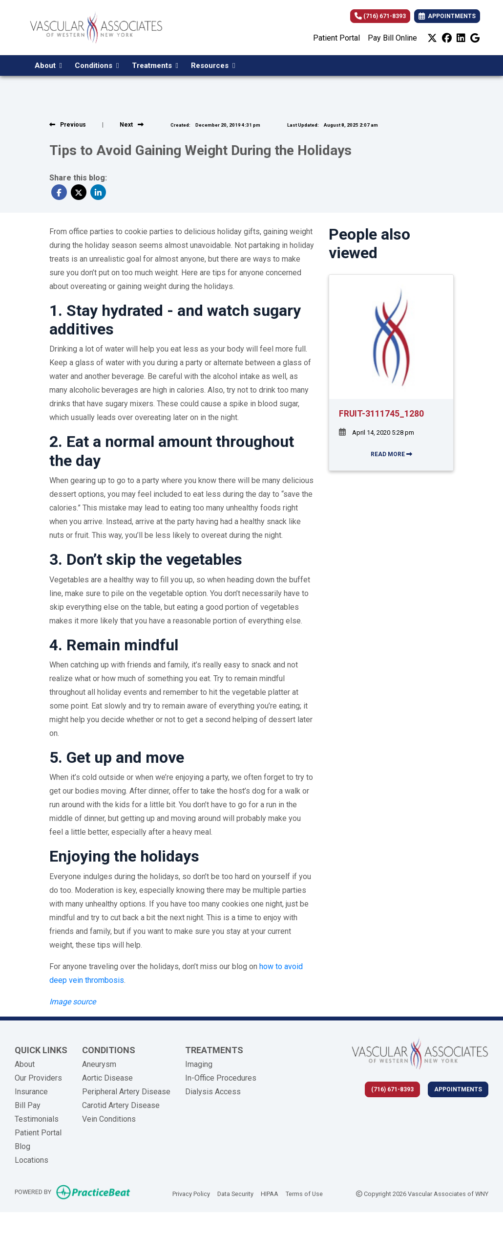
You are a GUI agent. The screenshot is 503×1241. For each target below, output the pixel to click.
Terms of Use (304, 1193)
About (25, 1064)
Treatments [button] (155, 65)
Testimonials (37, 1119)
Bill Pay (28, 1105)
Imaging (198, 1064)
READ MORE (391, 454)
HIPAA (269, 1193)
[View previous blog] (67, 124)
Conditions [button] (97, 65)
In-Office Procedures (220, 1078)
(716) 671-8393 (380, 16)
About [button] (48, 65)
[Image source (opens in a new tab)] (72, 1001)
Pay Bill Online (392, 38)
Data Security (235, 1193)
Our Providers (38, 1078)
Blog (22, 1146)
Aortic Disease (107, 1078)
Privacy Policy (191, 1193)
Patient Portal (336, 38)
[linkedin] (461, 38)
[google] (475, 38)
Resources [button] (213, 65)
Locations (31, 1160)
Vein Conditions (109, 1119)
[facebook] (447, 38)
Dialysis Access (213, 1091)
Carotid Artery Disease (121, 1105)
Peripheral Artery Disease (126, 1091)
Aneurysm (99, 1064)
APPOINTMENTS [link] (447, 16)
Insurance (31, 1091)
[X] (432, 38)
